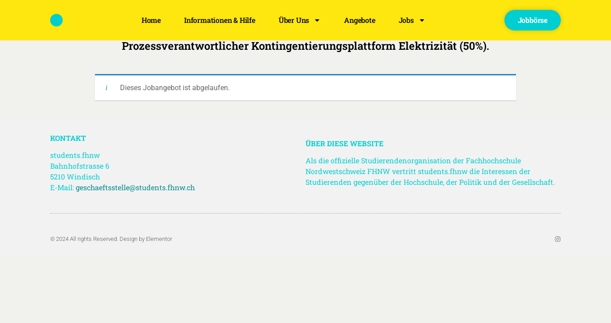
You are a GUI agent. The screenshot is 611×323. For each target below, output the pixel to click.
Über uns (300, 20)
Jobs (412, 20)
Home (151, 20)
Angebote (359, 20)
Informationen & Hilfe (219, 20)
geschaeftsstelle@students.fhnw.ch (135, 187)
